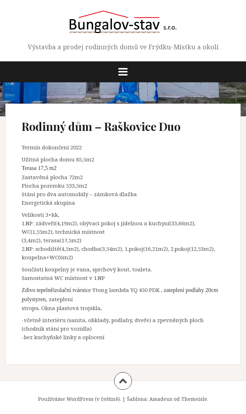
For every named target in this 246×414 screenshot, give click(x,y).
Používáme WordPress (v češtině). (79, 399)
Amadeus (160, 399)
